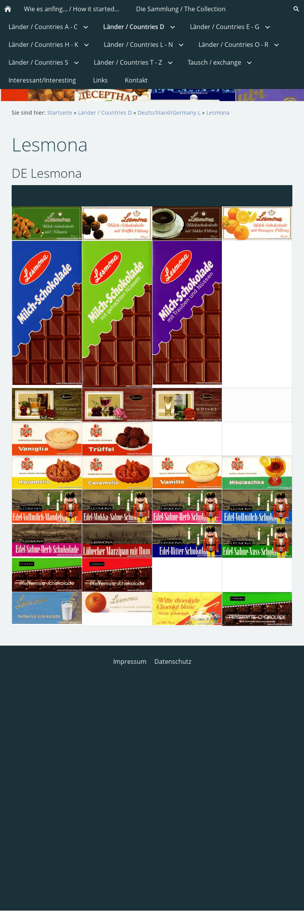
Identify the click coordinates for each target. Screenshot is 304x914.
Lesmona (218, 112)
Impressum (130, 661)
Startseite (59, 112)
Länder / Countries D (105, 112)
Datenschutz (172, 661)
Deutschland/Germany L (169, 112)
